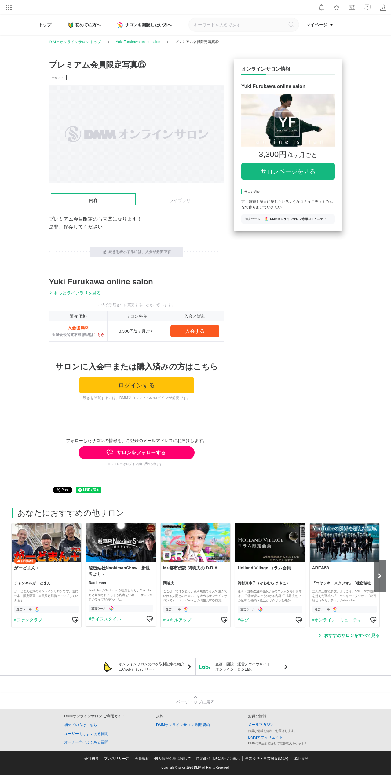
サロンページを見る (288, 171)
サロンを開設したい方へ (145, 25)
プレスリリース (117, 758)
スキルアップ (178, 619)
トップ (44, 24)
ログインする (136, 385)
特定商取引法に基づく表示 (218, 758)
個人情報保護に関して (172, 758)
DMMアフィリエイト (265, 737)
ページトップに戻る (195, 702)
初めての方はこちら (80, 725)
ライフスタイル (106, 618)
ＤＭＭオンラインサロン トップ (75, 42)
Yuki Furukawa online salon (138, 42)
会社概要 (91, 758)
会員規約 (142, 758)
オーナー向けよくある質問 (86, 742)
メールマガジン (261, 724)
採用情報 (300, 758)
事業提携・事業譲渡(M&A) (266, 758)
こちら (98, 335)
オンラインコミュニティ (337, 619)
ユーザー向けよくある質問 (86, 734)
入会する (195, 331)
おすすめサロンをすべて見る (352, 635)
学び (244, 619)
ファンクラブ (29, 619)
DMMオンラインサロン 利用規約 (183, 725)
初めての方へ (84, 25)
